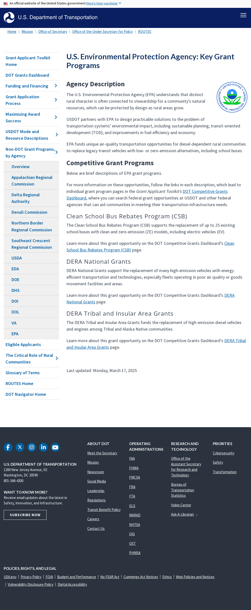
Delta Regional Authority (26, 198)
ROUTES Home (19, 383)
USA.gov (10, 577)
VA (14, 323)
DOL (15, 312)
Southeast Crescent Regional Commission (32, 244)
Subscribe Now (25, 514)
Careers (93, 519)
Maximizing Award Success (31, 117)
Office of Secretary (52, 31)
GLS (132, 505)
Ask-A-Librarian (184, 514)
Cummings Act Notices (141, 577)
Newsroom (95, 472)
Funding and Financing (31, 86)
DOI (15, 301)
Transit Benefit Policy (104, 509)
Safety (218, 462)
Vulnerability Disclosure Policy (30, 584)
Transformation (225, 472)
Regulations (96, 500)
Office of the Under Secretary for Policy (102, 31)
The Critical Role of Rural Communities (31, 358)
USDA (17, 258)
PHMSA (134, 553)
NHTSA (134, 524)
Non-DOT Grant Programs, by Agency (31, 152)
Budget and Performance (76, 577)
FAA (132, 458)
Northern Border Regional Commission (32, 226)
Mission (27, 31)
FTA (132, 496)
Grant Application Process (31, 100)
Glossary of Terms (23, 372)
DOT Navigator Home (26, 394)
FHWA (133, 468)
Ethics (167, 577)
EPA (15, 333)
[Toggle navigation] (243, 15)
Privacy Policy (31, 577)
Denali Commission (29, 212)
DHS (16, 290)
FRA (132, 487)
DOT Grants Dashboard (27, 75)
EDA (15, 269)
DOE (15, 279)
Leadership (95, 490)
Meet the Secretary (102, 453)
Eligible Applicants (23, 344)
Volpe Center (181, 505)
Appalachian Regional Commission (32, 180)
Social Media (96, 481)
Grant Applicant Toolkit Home (28, 61)
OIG (132, 534)
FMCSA (134, 477)
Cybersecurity (223, 453)
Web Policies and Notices (195, 577)
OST (132, 543)
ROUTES (144, 31)
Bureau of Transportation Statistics (182, 490)
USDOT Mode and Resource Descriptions (31, 135)
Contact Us (96, 528)
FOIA (49, 577)
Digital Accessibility (72, 584)
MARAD (134, 515)
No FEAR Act (109, 577)
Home (11, 31)
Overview (21, 166)
